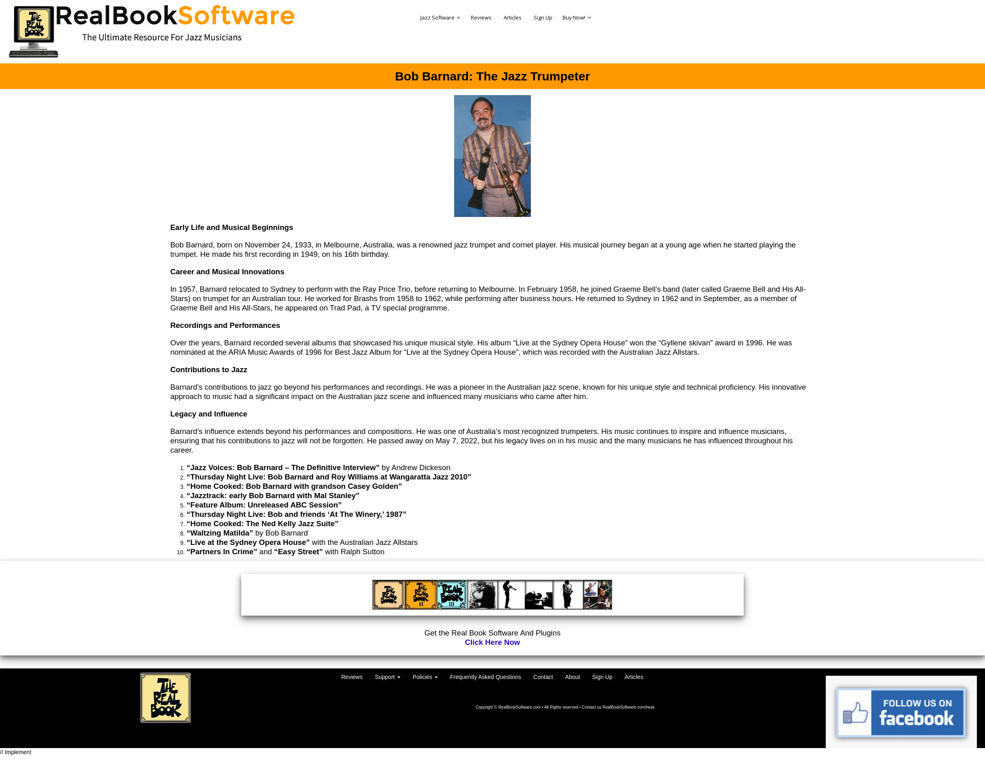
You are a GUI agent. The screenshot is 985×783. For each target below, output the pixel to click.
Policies (425, 677)
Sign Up (602, 677)
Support (387, 677)
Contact (543, 677)
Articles (634, 677)
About (572, 677)
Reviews (352, 677)
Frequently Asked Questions (485, 677)
